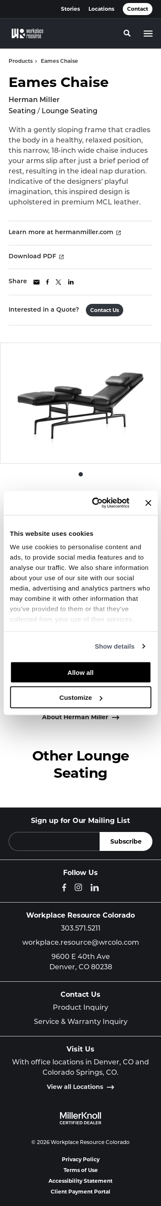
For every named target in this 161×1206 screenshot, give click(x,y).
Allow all (80, 672)
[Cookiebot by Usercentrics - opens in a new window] (96, 503)
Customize (80, 697)
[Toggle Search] (127, 33)
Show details (115, 646)
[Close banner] (148, 503)
